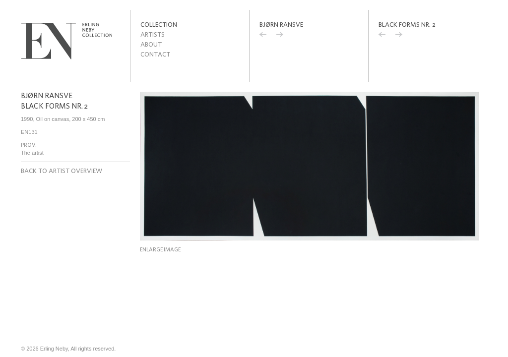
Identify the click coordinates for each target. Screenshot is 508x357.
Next (279, 35)
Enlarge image (160, 249)
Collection (158, 24)
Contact (155, 54)
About (151, 44)
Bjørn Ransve (281, 24)
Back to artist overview (61, 171)
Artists (152, 34)
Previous (262, 35)
